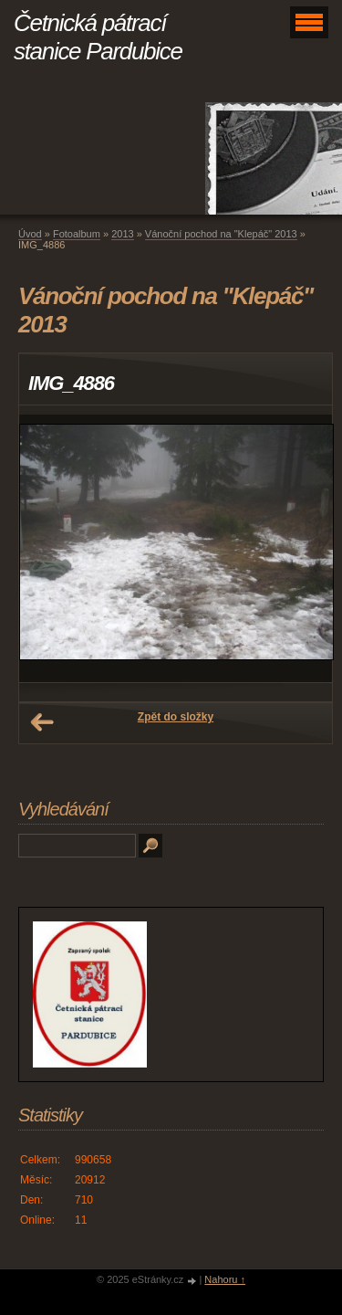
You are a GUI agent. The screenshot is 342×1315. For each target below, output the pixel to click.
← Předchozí (42, 722)
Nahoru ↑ (224, 1279)
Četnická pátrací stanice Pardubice (98, 37)
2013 (122, 233)
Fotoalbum (76, 233)
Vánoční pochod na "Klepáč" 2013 (221, 233)
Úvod (30, 233)
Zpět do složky (175, 716)
